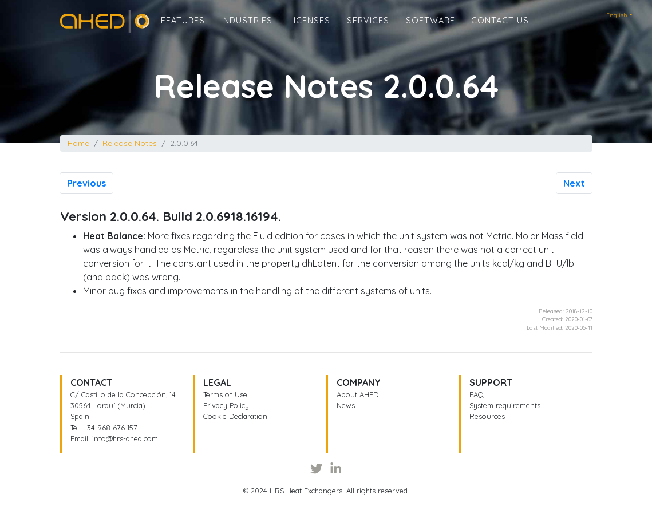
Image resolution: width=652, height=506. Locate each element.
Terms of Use (225, 394)
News (346, 405)
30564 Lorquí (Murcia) (107, 405)
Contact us (500, 29)
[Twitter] (316, 469)
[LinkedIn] (336, 469)
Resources (487, 416)
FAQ (476, 394)
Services (368, 29)
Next (574, 183)
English (616, 15)
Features (183, 29)
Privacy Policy (226, 405)
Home (72, 25)
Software (430, 29)
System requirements (504, 405)
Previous (86, 183)
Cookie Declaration (235, 416)
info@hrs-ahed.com (125, 438)
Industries (246, 29)
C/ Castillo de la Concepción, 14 (123, 394)
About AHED (357, 394)
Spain (79, 416)
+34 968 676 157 (110, 427)
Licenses (309, 29)
